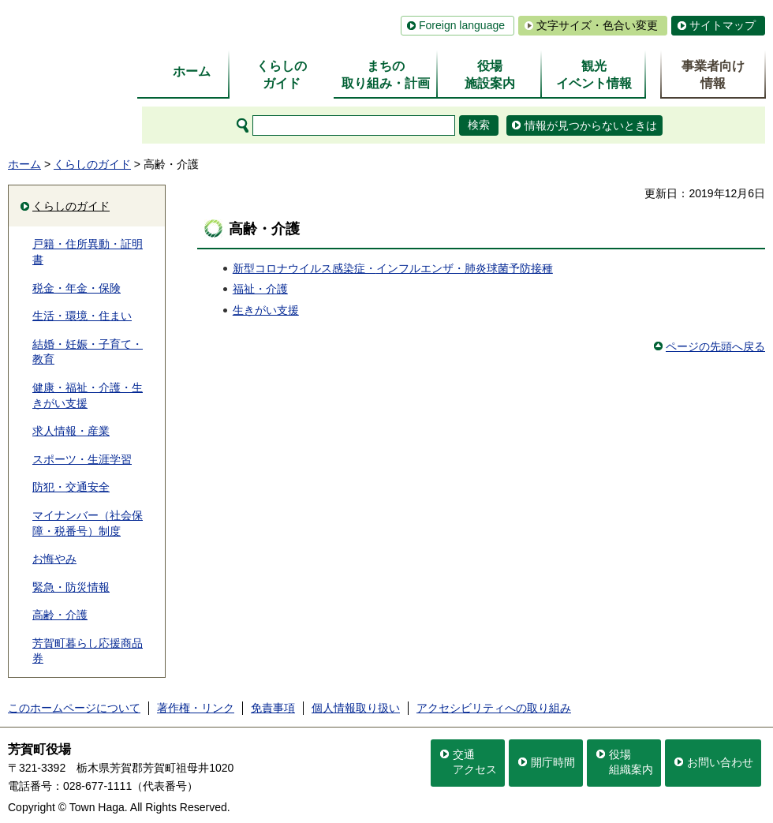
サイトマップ (722, 25)
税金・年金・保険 (76, 288)
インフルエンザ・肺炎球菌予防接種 (464, 268)
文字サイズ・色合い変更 (597, 25)
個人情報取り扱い (356, 707)
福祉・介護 (260, 288)
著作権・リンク (195, 707)
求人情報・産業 (71, 431)
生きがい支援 (266, 310)
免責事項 (273, 707)
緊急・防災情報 (71, 587)
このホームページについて (74, 707)
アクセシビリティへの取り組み (493, 707)
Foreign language (462, 25)
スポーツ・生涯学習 (82, 459)
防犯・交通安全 (71, 487)
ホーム (24, 164)
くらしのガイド (92, 164)
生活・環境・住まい (82, 315)
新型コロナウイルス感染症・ (304, 268)
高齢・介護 (60, 614)
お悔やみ (54, 558)
